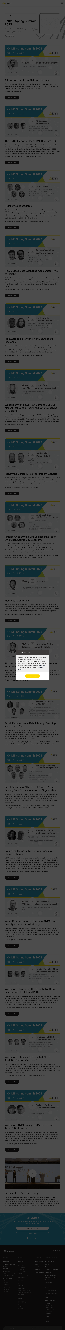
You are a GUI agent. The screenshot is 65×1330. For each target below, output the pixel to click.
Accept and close (32, 676)
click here (42, 665)
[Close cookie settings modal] (47, 652)
